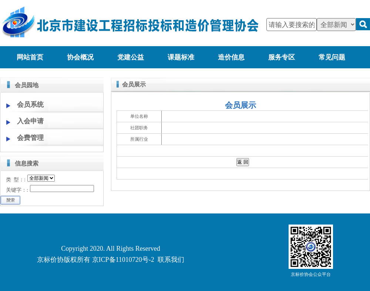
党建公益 (130, 57)
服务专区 (281, 57)
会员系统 (30, 104)
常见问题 (332, 57)
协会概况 (80, 57)
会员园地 (26, 85)
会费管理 (30, 137)
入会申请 (30, 121)
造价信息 (231, 57)
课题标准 (181, 57)
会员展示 (134, 84)
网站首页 (30, 57)
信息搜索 (26, 163)
